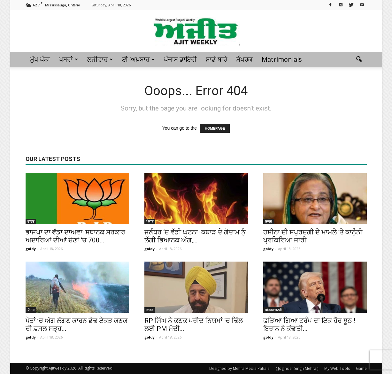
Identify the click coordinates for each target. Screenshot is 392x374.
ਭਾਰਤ (30, 221)
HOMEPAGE (215, 128)
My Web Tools (337, 368)
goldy (31, 248)
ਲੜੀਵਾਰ (100, 59)
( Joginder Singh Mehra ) (297, 368)
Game (361, 368)
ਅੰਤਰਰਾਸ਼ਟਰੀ (273, 310)
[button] (359, 59)
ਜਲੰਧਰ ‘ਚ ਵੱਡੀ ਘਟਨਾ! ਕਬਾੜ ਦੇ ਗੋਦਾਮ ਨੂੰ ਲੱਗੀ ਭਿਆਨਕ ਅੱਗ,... (195, 236)
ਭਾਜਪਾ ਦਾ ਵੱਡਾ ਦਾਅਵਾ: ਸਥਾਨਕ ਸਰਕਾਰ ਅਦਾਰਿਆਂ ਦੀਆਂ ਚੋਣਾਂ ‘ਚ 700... (75, 236)
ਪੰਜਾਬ (149, 221)
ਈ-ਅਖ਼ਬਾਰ (138, 59)
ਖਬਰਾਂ (68, 59)
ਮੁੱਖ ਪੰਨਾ (40, 59)
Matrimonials (282, 59)
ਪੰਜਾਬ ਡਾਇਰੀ (180, 59)
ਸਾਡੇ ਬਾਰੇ (216, 59)
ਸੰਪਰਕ (244, 59)
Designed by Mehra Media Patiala (239, 368)
